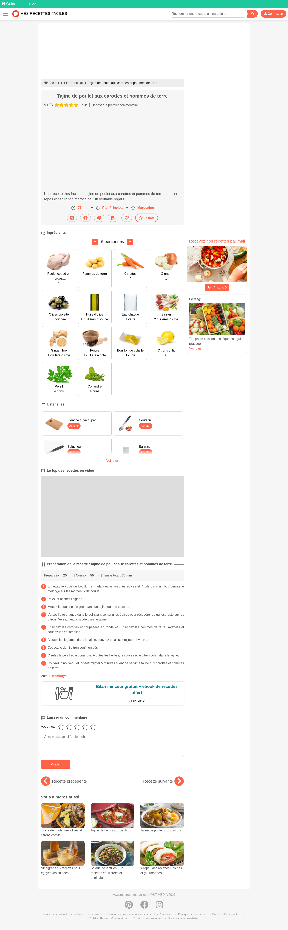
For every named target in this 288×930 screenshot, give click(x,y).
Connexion (273, 13)
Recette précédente (64, 781)
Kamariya (59, 676)
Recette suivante (163, 781)
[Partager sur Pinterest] (99, 218)
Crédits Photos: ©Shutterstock (108, 918)
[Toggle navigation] (5, 14)
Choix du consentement (147, 918)
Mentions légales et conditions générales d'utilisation (140, 914)
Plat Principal (73, 83)
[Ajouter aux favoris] (126, 218)
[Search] (252, 13)
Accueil (51, 83)
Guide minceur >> (21, 4)
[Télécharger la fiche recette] (113, 218)
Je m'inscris (217, 287)
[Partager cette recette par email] (72, 218)
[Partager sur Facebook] (85, 218)
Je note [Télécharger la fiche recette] (147, 218)
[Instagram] (159, 906)
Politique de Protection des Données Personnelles (209, 914)
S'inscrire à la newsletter (183, 918)
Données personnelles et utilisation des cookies (72, 914)
